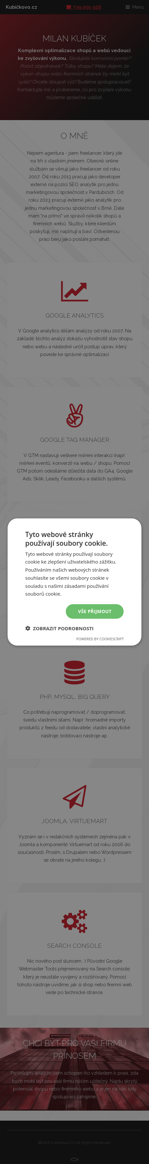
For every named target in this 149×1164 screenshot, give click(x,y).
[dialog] (74, 582)
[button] (59, 628)
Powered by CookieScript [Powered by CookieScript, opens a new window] (100, 638)
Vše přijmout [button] (95, 611)
